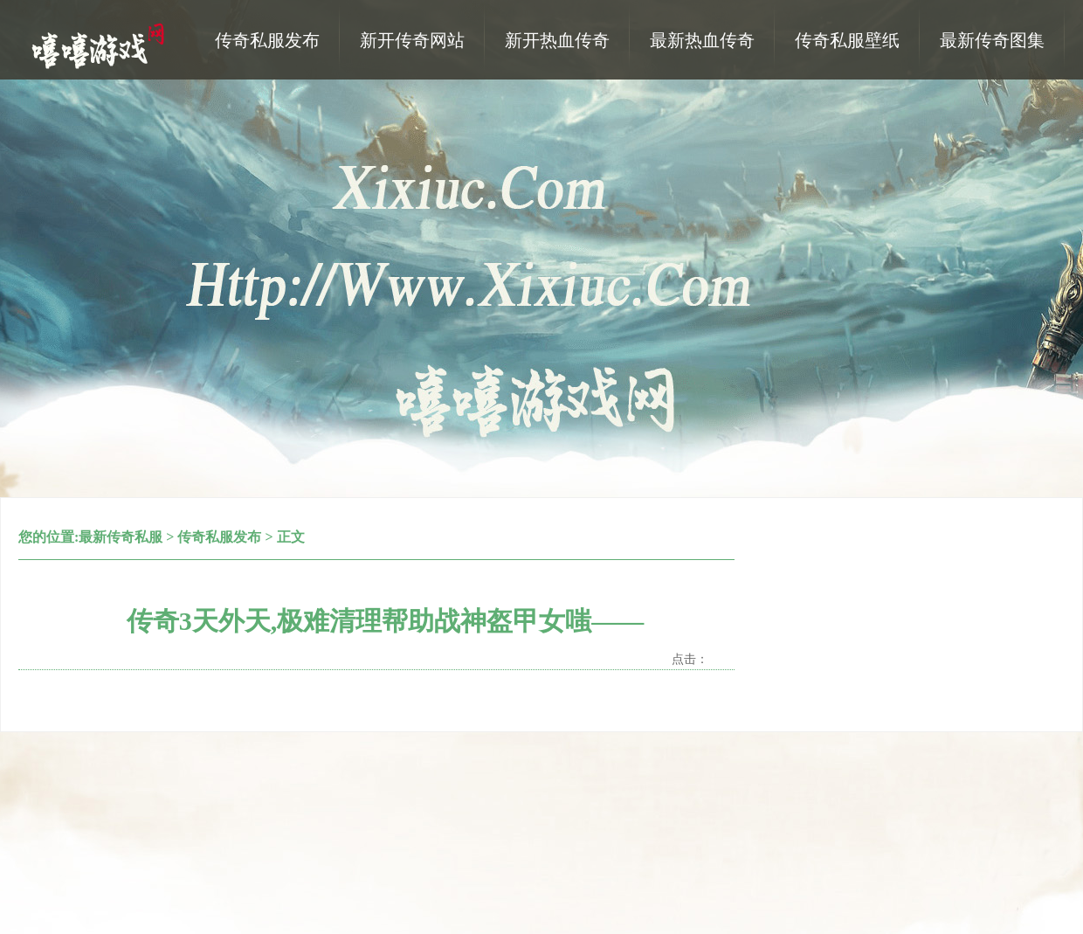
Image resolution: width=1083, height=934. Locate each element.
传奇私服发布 (219, 536)
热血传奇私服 (100, 44)
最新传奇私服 (120, 536)
